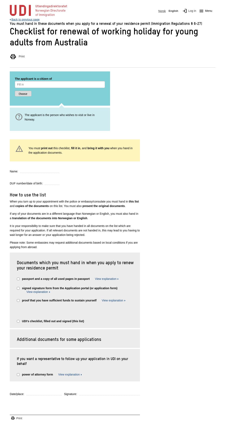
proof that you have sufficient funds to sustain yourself (59, 300)
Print (17, 56)
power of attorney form (37, 374)
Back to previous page (25, 19)
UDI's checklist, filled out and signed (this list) (53, 321)
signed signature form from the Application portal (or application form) (69, 288)
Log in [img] (188, 11)
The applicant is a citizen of (33, 78)
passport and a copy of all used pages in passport (56, 278)
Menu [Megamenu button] (205, 11)
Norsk (162, 11)
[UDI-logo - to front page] (38, 16)
